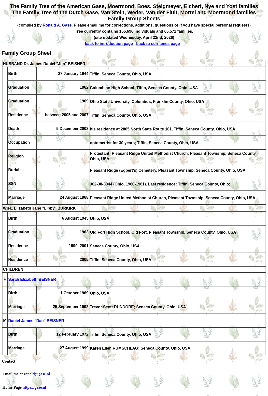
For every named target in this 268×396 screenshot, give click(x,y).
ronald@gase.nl (37, 374)
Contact (8, 361)
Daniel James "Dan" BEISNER (36, 321)
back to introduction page (109, 44)
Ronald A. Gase (57, 25)
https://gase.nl (34, 387)
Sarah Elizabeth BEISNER (32, 280)
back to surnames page (158, 44)
